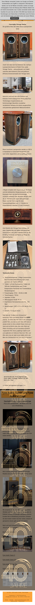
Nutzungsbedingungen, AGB (22, 600)
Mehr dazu (23, 18)
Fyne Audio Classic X (9, 556)
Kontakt (11, 600)
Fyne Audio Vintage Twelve (11, 569)
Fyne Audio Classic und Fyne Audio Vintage (17, 395)
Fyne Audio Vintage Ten (10, 565)
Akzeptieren (14, 18)
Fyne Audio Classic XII (9, 560)
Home (6, 600)
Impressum (21, 601)
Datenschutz (14, 601)
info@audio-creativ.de (11, 596)
